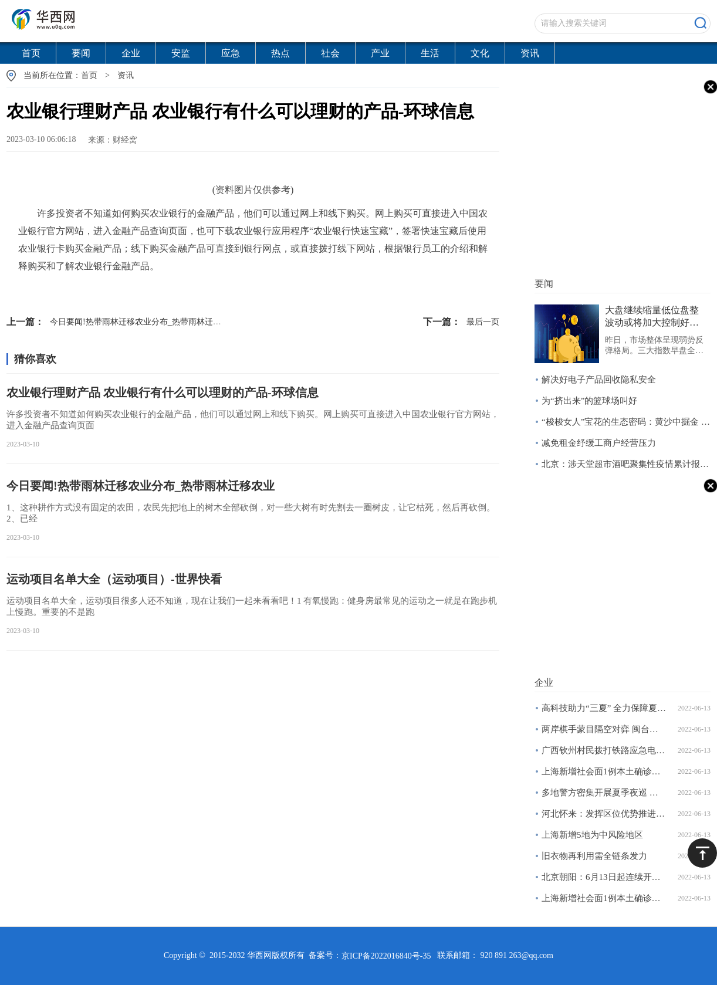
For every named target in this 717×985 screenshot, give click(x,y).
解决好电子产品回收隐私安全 (599, 379)
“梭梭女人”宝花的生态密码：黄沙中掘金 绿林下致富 (626, 422)
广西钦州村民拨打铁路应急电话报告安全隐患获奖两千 (604, 750)
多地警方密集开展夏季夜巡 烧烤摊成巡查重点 (604, 792)
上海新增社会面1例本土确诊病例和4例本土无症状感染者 (604, 771)
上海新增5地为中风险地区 (592, 835)
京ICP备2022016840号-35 (386, 956)
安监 (180, 53)
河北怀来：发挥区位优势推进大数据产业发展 (604, 813)
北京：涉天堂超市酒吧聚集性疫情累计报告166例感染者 (626, 464)
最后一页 (461, 321)
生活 (430, 53)
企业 (130, 53)
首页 (31, 53)
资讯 (529, 53)
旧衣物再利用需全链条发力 (594, 856)
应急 (230, 53)
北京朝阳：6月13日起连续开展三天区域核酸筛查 (604, 877)
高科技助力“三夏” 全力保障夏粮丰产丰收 (604, 708)
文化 (480, 53)
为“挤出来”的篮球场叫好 (589, 400)
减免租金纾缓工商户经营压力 (599, 443)
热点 (280, 53)
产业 (380, 53)
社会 (330, 53)
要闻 (81, 53)
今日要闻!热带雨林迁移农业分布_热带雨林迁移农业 (122, 321)
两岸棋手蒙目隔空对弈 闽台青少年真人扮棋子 (604, 729)
